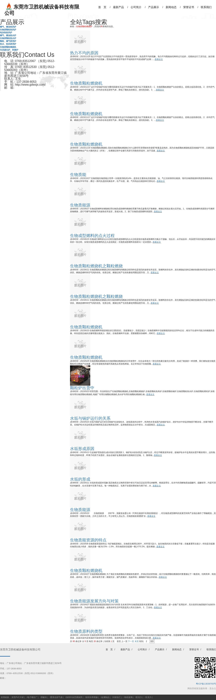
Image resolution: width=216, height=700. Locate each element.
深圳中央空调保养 (74, 697)
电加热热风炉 (6, 32)
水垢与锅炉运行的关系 (90, 418)
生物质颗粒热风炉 (8, 29)
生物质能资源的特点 (88, 540)
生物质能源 (80, 205)
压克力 (148, 697)
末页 (137, 641)
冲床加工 (117, 697)
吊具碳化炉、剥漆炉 (9, 50)
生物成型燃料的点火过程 (92, 235)
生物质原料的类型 (86, 631)
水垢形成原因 (82, 448)
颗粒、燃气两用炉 (8, 41)
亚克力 (139, 697)
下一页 (131, 641)
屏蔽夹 (44, 697)
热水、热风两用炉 (8, 44)
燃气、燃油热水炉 (8, 35)
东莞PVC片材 (17, 697)
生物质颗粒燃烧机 (8, 47)
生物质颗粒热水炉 (8, 38)
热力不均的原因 (84, 53)
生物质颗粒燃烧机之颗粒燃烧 (96, 266)
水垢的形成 (80, 479)
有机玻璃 (128, 697)
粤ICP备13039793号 (206, 683)
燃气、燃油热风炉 (8, 27)
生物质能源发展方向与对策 (94, 601)
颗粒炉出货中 (82, 387)
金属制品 (105, 697)
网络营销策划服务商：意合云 (201, 688)
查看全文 (159, 59)
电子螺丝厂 (32, 697)
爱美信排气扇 (56, 697)
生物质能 (78, 174)
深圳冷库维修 (92, 697)
